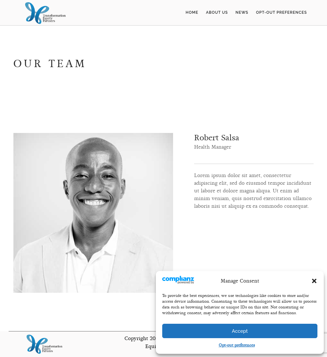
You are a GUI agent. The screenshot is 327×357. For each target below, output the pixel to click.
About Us (217, 12)
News (242, 12)
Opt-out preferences (237, 345)
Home (192, 12)
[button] (314, 281)
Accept (240, 331)
